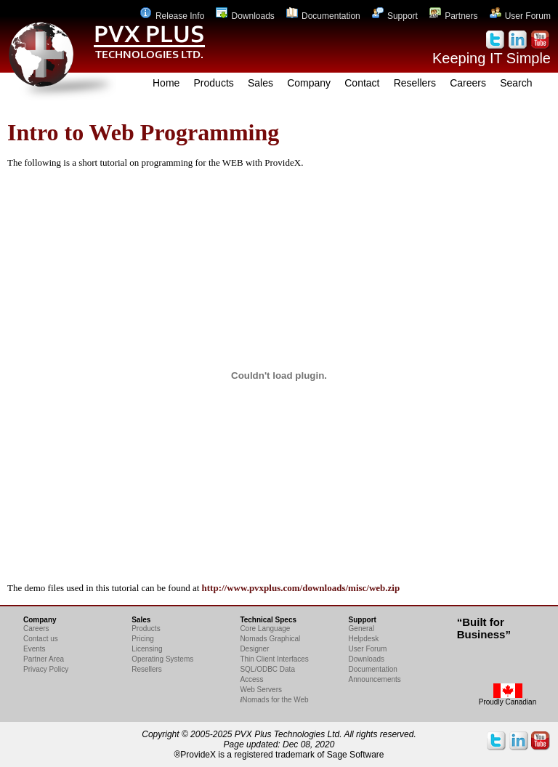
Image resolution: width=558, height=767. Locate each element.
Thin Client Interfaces (274, 659)
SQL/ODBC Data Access (267, 674)
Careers (468, 83)
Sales (260, 83)
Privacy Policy (45, 669)
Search (516, 83)
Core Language (265, 629)
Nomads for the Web (274, 700)
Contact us (40, 639)
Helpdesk (364, 639)
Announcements (375, 679)
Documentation (323, 16)
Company (309, 83)
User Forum (520, 16)
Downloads (245, 16)
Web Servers (261, 690)
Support (395, 16)
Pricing (143, 639)
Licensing (147, 649)
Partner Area (43, 659)
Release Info (172, 16)
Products (214, 83)
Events (34, 649)
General (362, 629)
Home (166, 83)
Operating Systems (162, 659)
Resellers (415, 83)
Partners (453, 16)
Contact (361, 83)
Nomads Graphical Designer (270, 644)
